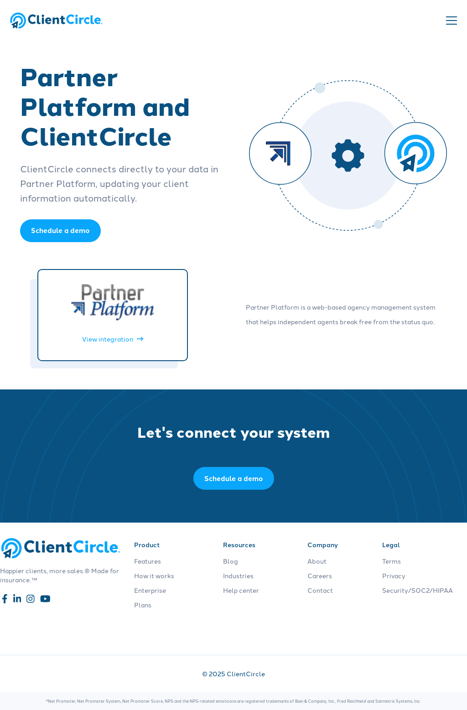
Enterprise (150, 590)
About (317, 560)
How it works (154, 575)
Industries (238, 575)
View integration (112, 338)
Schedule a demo (233, 478)
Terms (391, 560)
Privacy (393, 575)
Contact (320, 590)
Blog (230, 560)
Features (147, 560)
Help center (241, 590)
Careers (319, 575)
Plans (142, 604)
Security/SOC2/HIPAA (417, 590)
